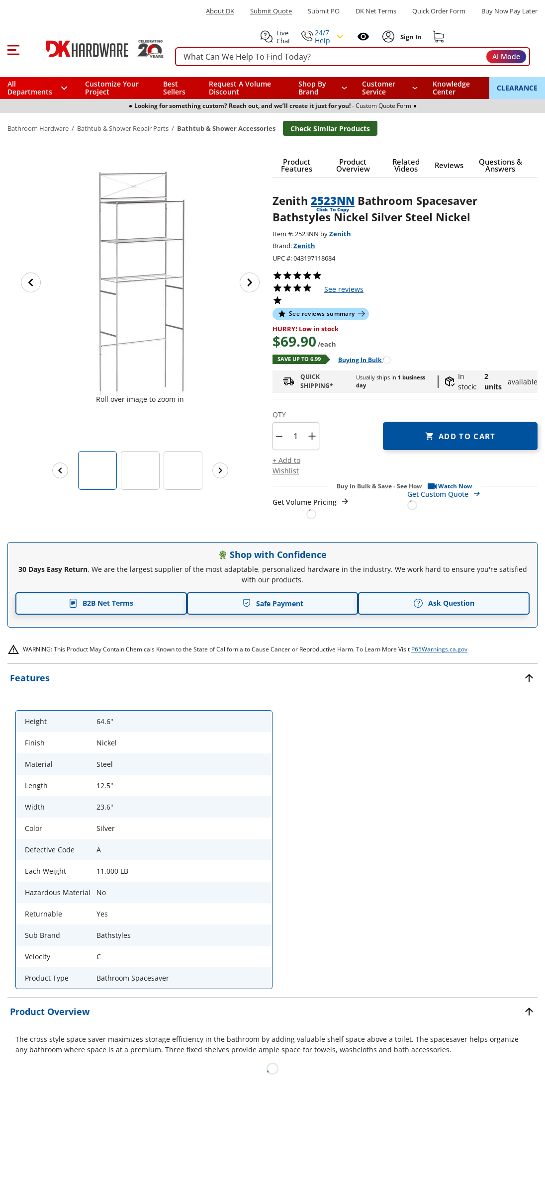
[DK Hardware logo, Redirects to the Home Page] (93, 48)
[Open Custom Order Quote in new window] (472, 499)
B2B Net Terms (101, 603)
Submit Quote (271, 11)
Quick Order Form (438, 11)
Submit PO (324, 11)
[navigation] (390, 88)
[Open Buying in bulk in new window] (361, 359)
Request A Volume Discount (240, 87)
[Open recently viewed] (363, 36)
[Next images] (220, 470)
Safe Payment (272, 603)
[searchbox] (352, 57)
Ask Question (443, 603)
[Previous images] (60, 470)
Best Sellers (174, 87)
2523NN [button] (333, 200)
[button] (13, 49)
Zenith (340, 233)
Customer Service (378, 88)
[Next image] (250, 282)
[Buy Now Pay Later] (509, 11)
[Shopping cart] (439, 37)
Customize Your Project (112, 87)
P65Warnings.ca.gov (439, 649)
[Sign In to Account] (410, 37)
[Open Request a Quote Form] (311, 508)
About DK (220, 11)
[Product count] (295, 436)
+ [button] (312, 436)
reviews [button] (343, 289)
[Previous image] (31, 282)
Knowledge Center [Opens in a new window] (451, 87)
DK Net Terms (376, 11)
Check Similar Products (330, 128)
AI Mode (506, 56)
